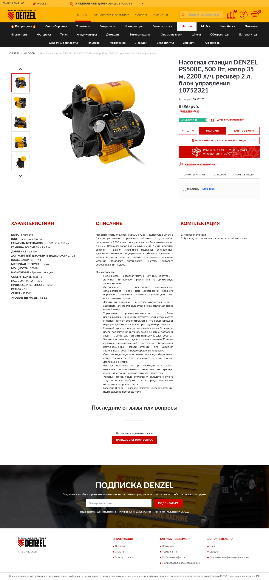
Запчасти (189, 42)
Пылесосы (251, 26)
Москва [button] (208, 189)
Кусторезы (44, 34)
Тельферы (93, 42)
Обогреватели (220, 34)
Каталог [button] (83, 14)
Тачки (64, 34)
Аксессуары (212, 42)
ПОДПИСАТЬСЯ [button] (168, 503)
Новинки (141, 14)
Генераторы (107, 26)
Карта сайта (169, 552)
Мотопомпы (117, 42)
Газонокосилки (162, 26)
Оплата (119, 552)
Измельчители (249, 34)
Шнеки (196, 34)
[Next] (20, 176)
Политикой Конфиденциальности (134, 512)
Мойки (205, 26)
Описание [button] (220, 175)
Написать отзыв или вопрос (134, 440)
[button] (244, 14)
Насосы (187, 26)
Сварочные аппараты (63, 42)
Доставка (120, 546)
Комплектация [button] (244, 175)
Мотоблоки (227, 26)
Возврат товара (124, 557)
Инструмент (19, 34)
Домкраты (113, 34)
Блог (212, 546)
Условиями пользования (167, 512)
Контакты (160, 14)
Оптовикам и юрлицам (111, 14)
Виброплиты (165, 42)
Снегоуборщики (56, 26)
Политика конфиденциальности (229, 557)
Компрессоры (134, 26)
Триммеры (83, 26)
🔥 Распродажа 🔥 (23, 26)
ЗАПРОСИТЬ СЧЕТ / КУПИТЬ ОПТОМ (219, 140)
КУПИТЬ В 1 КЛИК (244, 131)
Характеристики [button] (194, 175)
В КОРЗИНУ (212, 131)
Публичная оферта (173, 557)
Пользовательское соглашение (181, 563)
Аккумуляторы (87, 34)
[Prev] (20, 69)
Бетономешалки (140, 34)
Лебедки (141, 42)
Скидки (214, 552)
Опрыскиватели (171, 34)
